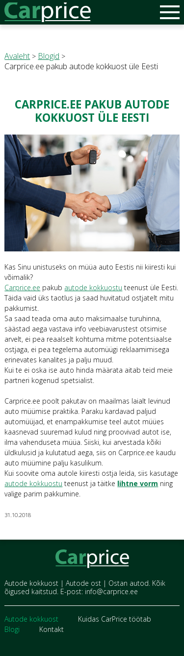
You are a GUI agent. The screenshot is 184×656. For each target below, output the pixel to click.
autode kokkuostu (93, 287)
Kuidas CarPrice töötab (114, 619)
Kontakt (51, 629)
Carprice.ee (22, 287)
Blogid (48, 56)
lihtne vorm (137, 483)
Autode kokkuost (31, 619)
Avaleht (17, 56)
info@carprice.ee (111, 591)
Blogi (12, 629)
